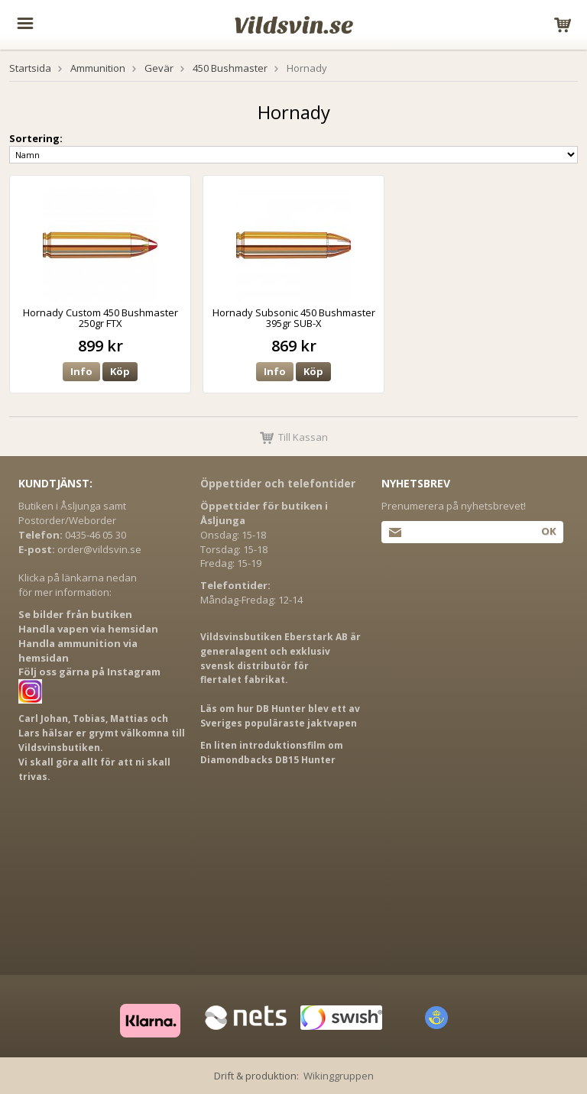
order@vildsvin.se (99, 549)
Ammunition (97, 68)
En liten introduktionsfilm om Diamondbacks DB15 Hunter (271, 752)
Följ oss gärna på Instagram (89, 671)
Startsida (30, 68)
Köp (120, 371)
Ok (548, 531)
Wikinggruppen (338, 1076)
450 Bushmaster (230, 68)
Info (81, 371)
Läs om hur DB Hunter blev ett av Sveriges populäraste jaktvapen (280, 716)
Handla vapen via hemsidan (88, 629)
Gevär (159, 68)
